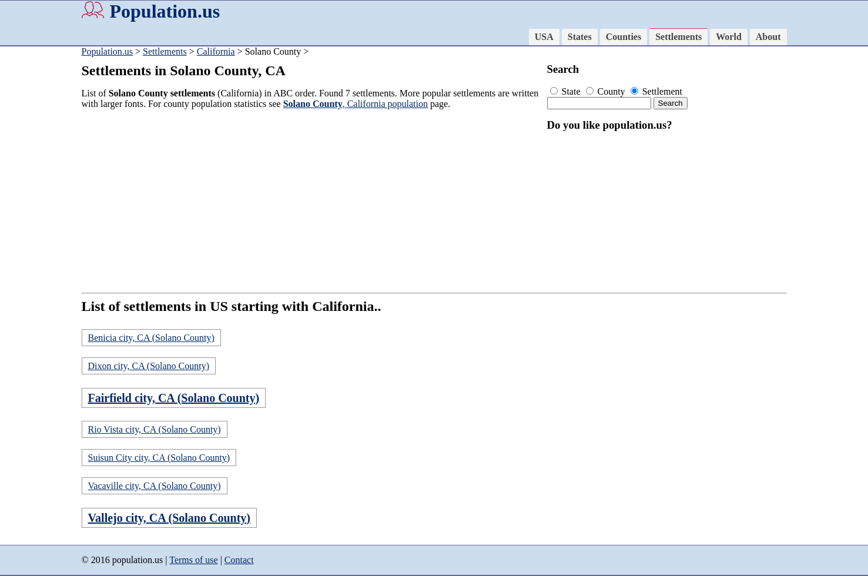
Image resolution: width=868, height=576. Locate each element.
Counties (623, 37)
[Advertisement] (311, 201)
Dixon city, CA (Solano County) (149, 366)
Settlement (656, 91)
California (216, 51)
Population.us (165, 11)
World (729, 37)
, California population (355, 104)
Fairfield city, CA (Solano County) (174, 397)
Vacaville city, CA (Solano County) (154, 486)
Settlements (678, 37)
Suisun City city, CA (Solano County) (159, 458)
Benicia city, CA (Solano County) (151, 338)
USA (544, 37)
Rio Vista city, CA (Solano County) (154, 429)
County (607, 91)
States (580, 37)
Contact (239, 560)
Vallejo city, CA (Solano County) (169, 517)
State (566, 91)
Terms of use (193, 560)
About (768, 37)
